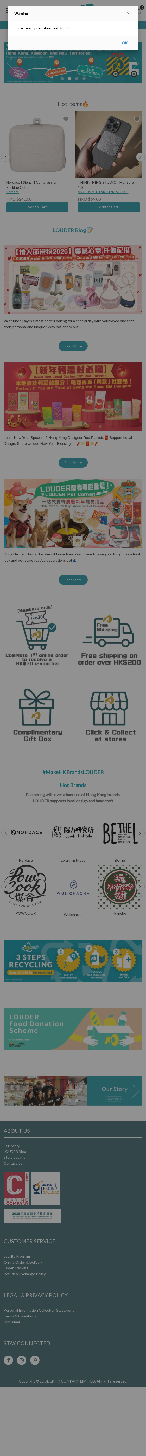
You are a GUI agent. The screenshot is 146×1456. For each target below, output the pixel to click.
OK (125, 43)
